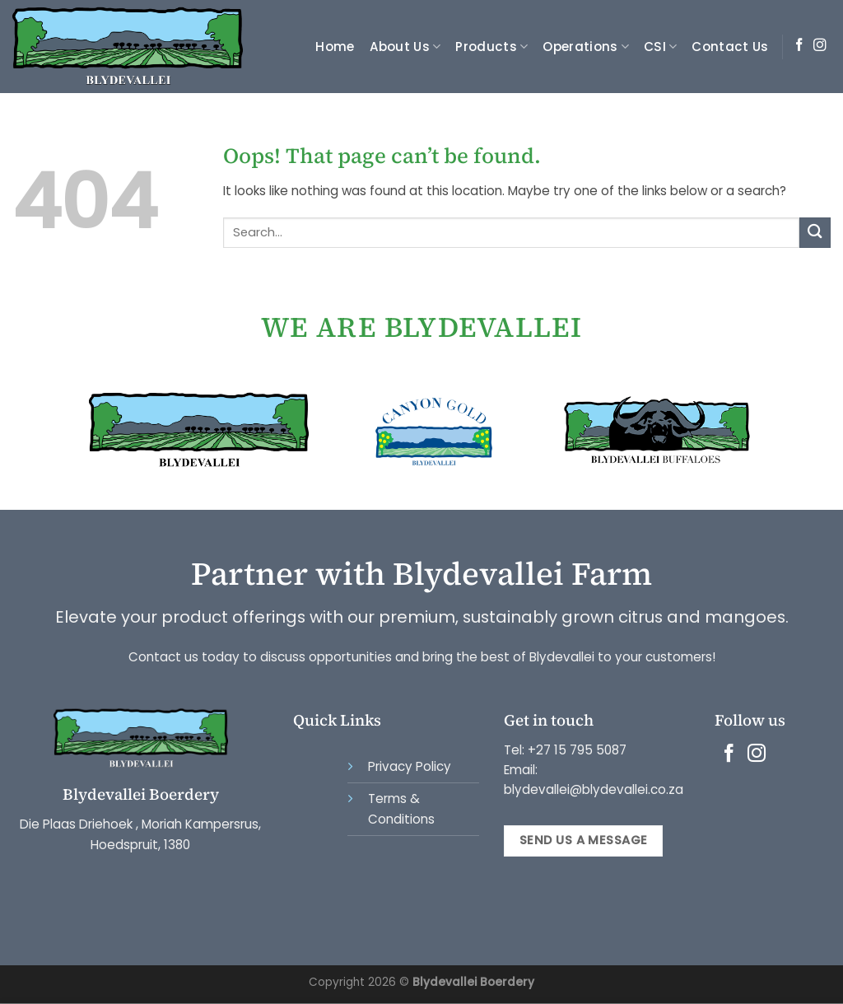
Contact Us (730, 46)
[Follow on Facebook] (799, 46)
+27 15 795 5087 (577, 750)
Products (491, 46)
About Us (405, 46)
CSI (660, 46)
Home (334, 46)
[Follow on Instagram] (820, 46)
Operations (586, 46)
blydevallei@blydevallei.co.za (593, 789)
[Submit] (815, 232)
